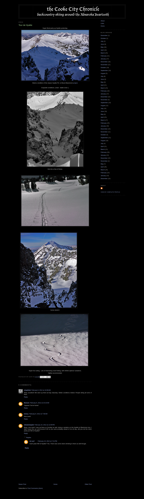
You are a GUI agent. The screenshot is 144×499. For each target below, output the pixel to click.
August (103, 73)
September (104, 70)
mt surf (31, 441)
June (102, 44)
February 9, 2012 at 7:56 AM (38, 414)
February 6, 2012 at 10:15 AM (39, 403)
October (103, 38)
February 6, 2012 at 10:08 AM (41, 390)
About (103, 21)
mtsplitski (27, 390)
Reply (26, 397)
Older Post (88, 484)
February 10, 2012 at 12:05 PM (45, 425)
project (75, 83)
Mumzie (26, 403)
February (104, 56)
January (103, 59)
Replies (28, 437)
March (103, 53)
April (102, 50)
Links (102, 23)
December (104, 35)
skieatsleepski (29, 425)
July (102, 41)
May (102, 47)
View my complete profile (110, 192)
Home (55, 484)
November (104, 64)
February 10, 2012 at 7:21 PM (47, 441)
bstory (26, 414)
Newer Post (22, 484)
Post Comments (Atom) (35, 488)
